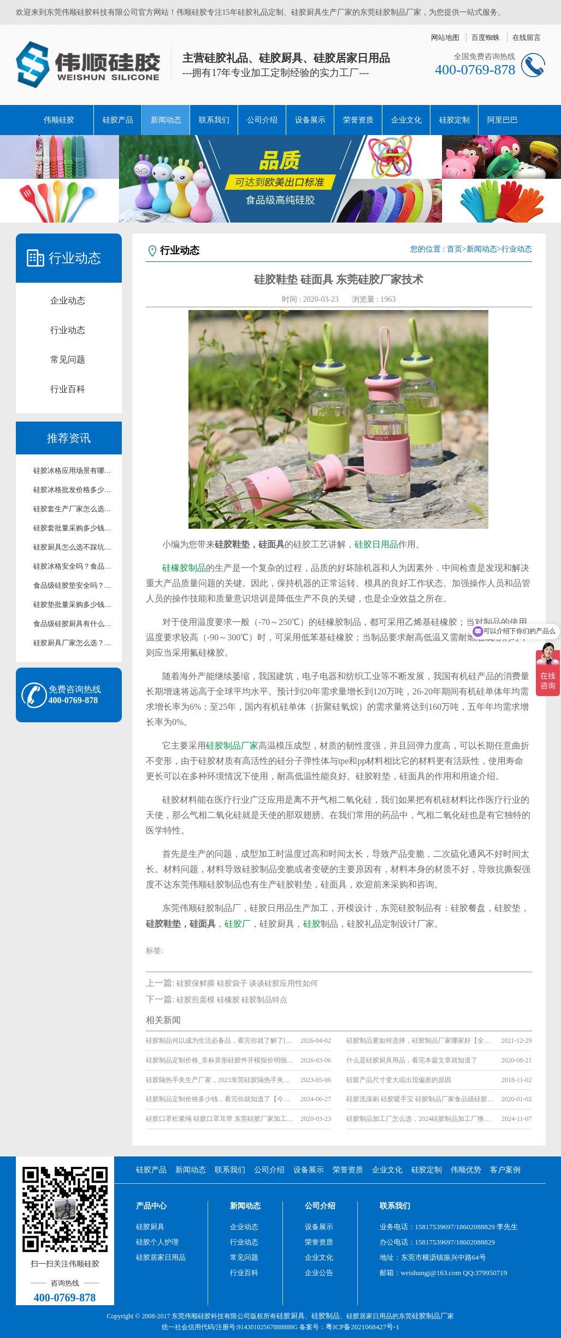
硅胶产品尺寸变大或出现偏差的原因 (398, 1080)
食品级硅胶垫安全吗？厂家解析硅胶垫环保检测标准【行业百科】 (74, 585)
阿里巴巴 (502, 120)
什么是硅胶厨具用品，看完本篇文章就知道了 (411, 1060)
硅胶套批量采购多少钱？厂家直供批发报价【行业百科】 (74, 528)
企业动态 (67, 300)
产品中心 (151, 1206)
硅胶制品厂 (429, 1316)
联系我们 (214, 120)
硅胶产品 (118, 120)
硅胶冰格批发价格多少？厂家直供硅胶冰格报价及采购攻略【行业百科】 (74, 490)
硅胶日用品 (376, 544)
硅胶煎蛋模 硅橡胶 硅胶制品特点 (231, 1000)
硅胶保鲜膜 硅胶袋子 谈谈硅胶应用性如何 (247, 983)
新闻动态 (166, 120)
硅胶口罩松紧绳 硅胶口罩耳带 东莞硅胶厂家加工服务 (220, 1119)
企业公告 (319, 1273)
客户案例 (505, 1170)
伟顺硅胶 (59, 120)
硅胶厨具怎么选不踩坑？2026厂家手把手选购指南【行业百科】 (74, 547)
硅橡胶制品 (184, 567)
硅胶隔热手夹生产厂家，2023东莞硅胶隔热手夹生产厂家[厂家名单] (220, 1080)
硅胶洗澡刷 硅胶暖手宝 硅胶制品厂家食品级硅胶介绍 (420, 1099)
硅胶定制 (454, 120)
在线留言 (526, 37)
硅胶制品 (325, 1316)
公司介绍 (262, 120)
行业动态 (67, 330)
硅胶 (312, 923)
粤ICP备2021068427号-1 (362, 1327)
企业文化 (406, 120)
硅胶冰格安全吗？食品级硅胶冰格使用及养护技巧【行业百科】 (74, 566)
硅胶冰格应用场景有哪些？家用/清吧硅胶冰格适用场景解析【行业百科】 (74, 470)
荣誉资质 (358, 120)
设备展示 (310, 120)
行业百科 (67, 389)
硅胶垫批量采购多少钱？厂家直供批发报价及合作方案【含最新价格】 (74, 604)
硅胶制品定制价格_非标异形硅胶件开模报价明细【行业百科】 (220, 1060)
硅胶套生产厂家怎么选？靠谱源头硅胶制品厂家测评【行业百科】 (74, 509)
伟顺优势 (466, 1170)
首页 (454, 249)
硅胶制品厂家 (232, 745)
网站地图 (445, 37)
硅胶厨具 (150, 1227)
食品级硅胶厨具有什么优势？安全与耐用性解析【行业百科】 (74, 624)
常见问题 (67, 359)
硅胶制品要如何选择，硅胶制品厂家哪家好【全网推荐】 (420, 1040)
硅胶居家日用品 (161, 1257)
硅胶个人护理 (157, 1242)
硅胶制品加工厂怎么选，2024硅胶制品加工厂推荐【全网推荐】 (420, 1119)
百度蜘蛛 (485, 37)
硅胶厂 (238, 923)
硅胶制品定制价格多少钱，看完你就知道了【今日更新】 (220, 1099)
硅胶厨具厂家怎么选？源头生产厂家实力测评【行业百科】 (74, 643)
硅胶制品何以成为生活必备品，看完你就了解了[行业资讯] (220, 1040)
